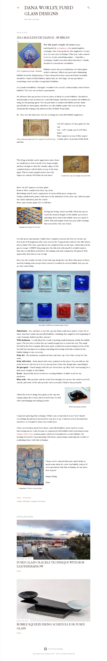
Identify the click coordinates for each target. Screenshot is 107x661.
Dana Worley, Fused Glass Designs (48, 11)
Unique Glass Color (25, 434)
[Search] (88, 7)
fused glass (26, 501)
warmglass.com (63, 48)
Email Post (27, 498)
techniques (41, 501)
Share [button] (19, 498)
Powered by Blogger (53, 648)
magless (34, 501)
